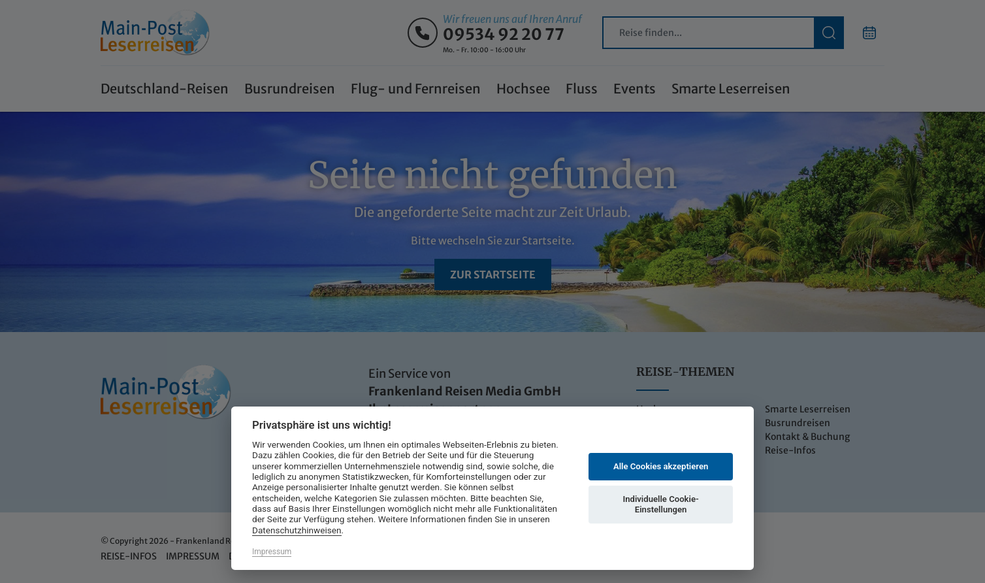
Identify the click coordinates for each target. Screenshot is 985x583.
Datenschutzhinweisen (297, 530)
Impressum (271, 551)
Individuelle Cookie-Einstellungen (660, 504)
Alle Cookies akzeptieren (660, 466)
